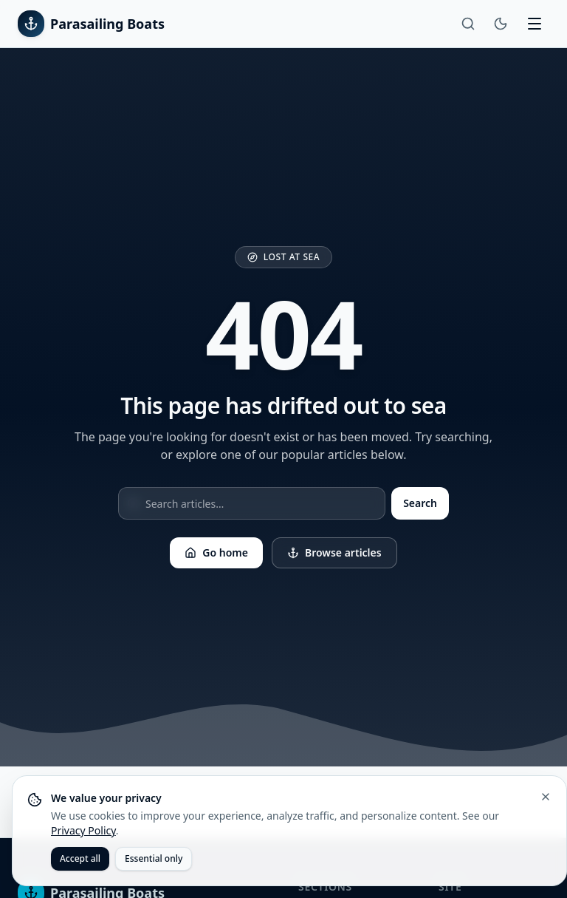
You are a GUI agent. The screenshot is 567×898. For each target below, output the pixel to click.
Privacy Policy (83, 830)
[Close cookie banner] (545, 797)
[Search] (468, 23)
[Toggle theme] (500, 23)
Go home (216, 552)
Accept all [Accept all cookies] (80, 858)
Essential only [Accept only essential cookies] (153, 858)
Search (420, 503)
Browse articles (334, 552)
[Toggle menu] (534, 23)
